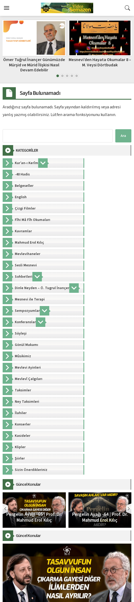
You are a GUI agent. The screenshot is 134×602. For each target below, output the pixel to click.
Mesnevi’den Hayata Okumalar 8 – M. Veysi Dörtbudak (100, 62)
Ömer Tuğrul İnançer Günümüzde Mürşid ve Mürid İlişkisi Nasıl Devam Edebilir (34, 65)
